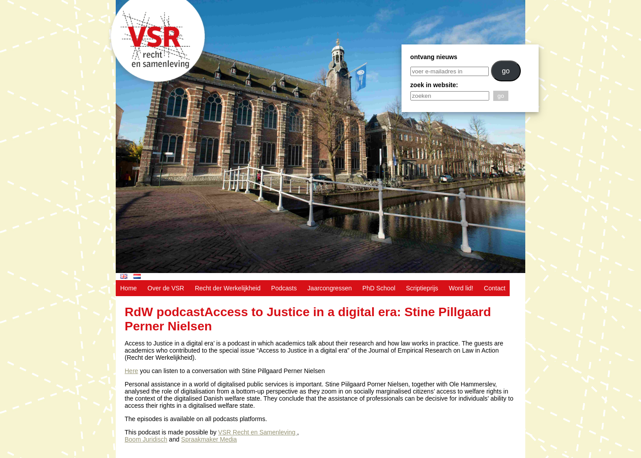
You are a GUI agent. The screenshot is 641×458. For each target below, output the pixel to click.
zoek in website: (434, 84)
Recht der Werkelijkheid (228, 288)
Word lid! (461, 288)
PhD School (378, 288)
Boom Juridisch (146, 439)
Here (131, 370)
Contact (494, 288)
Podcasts (284, 288)
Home (128, 288)
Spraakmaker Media (209, 439)
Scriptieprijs (422, 288)
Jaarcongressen (330, 288)
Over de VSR (165, 288)
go (506, 71)
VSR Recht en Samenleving (257, 432)
